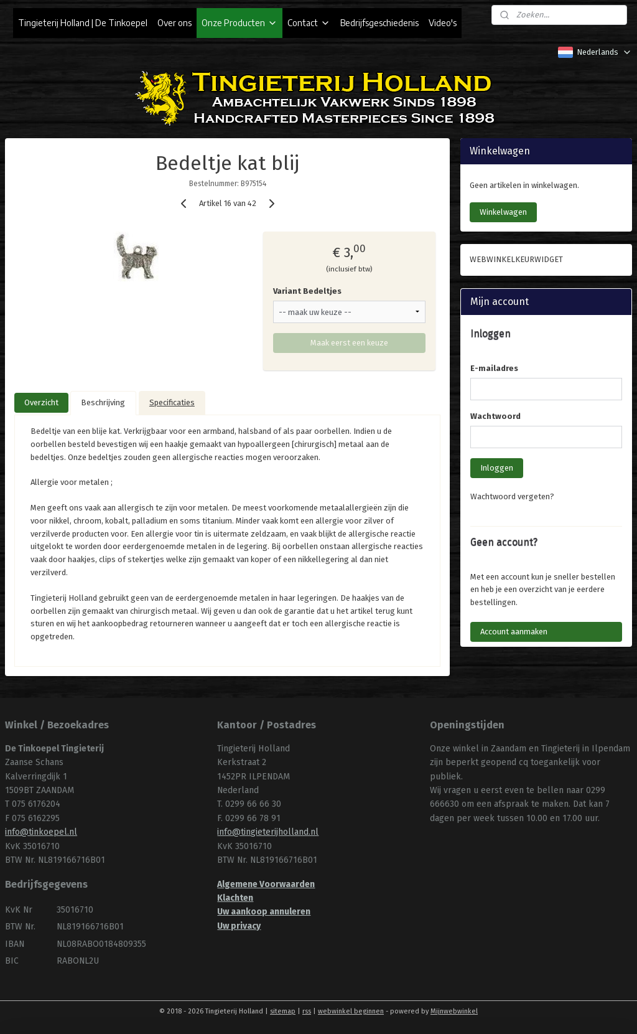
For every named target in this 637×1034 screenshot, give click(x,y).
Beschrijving (103, 402)
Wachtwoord (495, 416)
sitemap (282, 1011)
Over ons (174, 22)
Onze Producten (239, 22)
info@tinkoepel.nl (41, 832)
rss (306, 1011)
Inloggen (496, 467)
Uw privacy (239, 926)
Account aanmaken (513, 631)
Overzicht (41, 402)
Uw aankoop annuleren (263, 911)
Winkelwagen (503, 212)
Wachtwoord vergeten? (512, 496)
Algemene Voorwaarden (266, 884)
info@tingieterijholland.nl (267, 832)
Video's (443, 22)
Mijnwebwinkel (454, 1011)
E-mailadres (494, 368)
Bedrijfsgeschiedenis (379, 22)
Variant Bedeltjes (307, 291)
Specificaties (172, 402)
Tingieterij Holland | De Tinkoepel (82, 22)
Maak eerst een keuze (349, 342)
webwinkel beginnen (351, 1011)
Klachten (235, 898)
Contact (308, 22)
